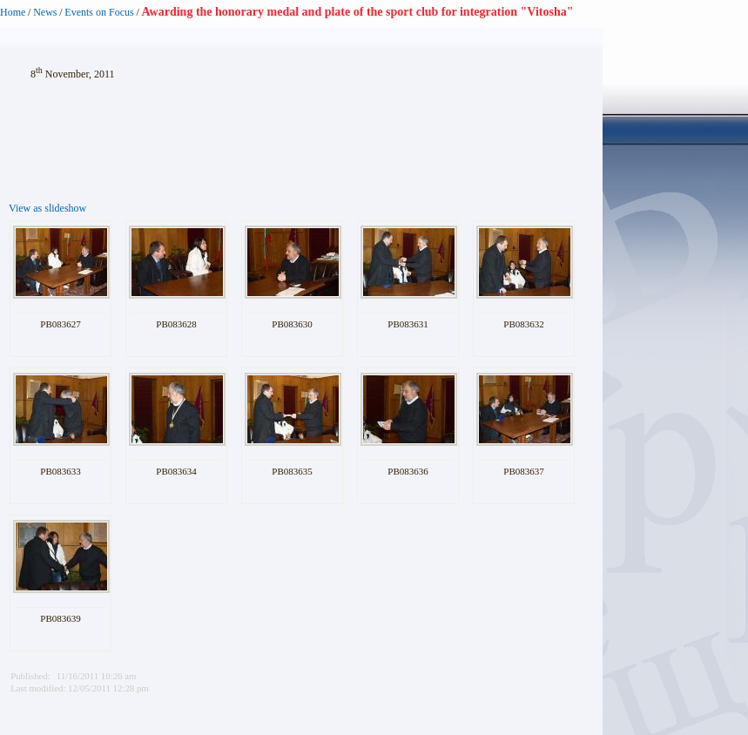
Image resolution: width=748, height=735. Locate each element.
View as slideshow (47, 208)
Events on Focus (98, 12)
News (45, 12)
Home (12, 12)
